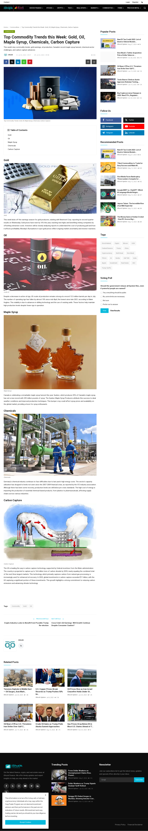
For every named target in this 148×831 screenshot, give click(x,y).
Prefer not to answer (110, 304)
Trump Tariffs (106, 268)
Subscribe (139, 780)
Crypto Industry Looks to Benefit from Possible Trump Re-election (26, 624)
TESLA (104, 258)
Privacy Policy (120, 825)
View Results (115, 311)
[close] (45, 795)
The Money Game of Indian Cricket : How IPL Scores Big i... (130, 218)
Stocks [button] (50, 8)
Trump (119, 248)
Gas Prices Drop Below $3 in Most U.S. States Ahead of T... (80, 725)
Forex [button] (121, 8)
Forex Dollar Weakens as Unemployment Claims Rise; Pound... (79, 773)
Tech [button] (70, 8)
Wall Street (119, 253)
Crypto (117, 243)
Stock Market (106, 243)
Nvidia (118, 258)
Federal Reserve (107, 248)
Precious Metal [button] (134, 8)
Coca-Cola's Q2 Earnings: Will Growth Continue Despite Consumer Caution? (70, 624)
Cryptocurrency (107, 253)
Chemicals (12, 146)
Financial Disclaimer (135, 825)
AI (111, 258)
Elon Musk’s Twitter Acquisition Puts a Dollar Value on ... (129, 54)
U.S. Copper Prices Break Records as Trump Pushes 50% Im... (49, 691)
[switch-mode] (142, 2)
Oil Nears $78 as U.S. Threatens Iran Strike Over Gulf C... (17, 725)
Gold (9, 135)
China (126, 248)
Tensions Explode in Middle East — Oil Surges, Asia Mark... (18, 690)
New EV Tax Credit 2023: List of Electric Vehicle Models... (129, 40)
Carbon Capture (14, 149)
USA (133, 243)
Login (128, 2)
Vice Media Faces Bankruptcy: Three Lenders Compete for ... (128, 178)
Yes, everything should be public (114, 293)
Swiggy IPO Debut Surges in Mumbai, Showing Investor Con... (81, 798)
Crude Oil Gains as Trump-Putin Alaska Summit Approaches (49, 725)
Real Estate (125, 263)
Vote (104, 311)
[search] (145, 8)
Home (6, 27)
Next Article (57, 619)
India (134, 258)
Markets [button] (95, 8)
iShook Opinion (9, 695)
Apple (104, 263)
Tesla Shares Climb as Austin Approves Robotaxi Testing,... (128, 81)
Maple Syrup (12, 142)
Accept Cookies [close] (25, 822)
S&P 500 (126, 258)
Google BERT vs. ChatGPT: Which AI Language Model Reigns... (130, 191)
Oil (9, 139)
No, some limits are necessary (114, 296)
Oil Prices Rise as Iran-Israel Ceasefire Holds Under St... (79, 690)
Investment (113, 263)
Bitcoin (125, 243)
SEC (134, 263)
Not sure (106, 300)
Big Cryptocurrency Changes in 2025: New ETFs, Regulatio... (129, 94)
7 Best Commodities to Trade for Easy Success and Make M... (130, 164)
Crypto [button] (61, 8)
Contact (6, 2)
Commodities (14, 27)
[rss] (6, 792)
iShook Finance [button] (36, 8)
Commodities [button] (108, 8)
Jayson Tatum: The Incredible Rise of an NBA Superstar (130, 205)
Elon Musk (130, 253)
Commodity (16, 606)
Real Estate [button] (82, 8)
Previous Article (41, 619)
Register (135, 2)
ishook (21, 640)
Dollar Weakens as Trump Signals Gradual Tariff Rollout (82, 785)
